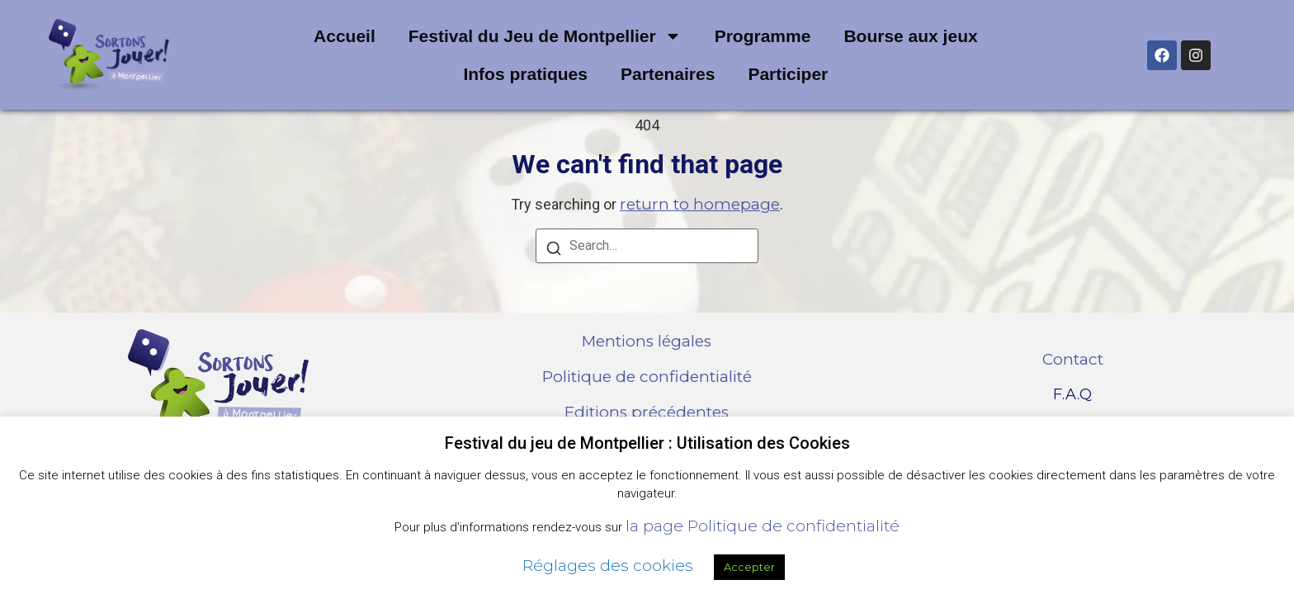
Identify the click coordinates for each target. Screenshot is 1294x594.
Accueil (344, 35)
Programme (763, 35)
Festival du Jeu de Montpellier (545, 36)
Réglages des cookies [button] (607, 565)
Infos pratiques (525, 73)
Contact (1072, 359)
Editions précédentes (646, 412)
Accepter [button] (749, 566)
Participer (788, 73)
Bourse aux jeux (910, 35)
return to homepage (700, 204)
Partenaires (668, 73)
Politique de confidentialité (647, 376)
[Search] (553, 250)
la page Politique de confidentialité (763, 525)
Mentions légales (646, 341)
